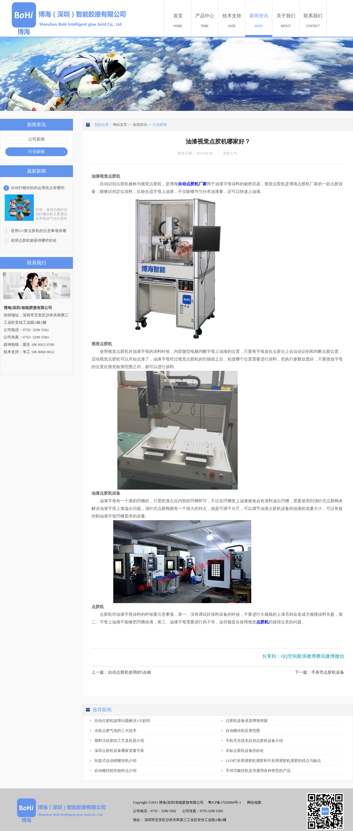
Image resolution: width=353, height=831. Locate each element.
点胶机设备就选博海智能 (247, 720)
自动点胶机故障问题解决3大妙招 (122, 720)
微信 (339, 656)
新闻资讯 (140, 125)
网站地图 (253, 802)
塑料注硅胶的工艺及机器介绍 (119, 740)
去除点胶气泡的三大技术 (115, 730)
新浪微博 (306, 656)
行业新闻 (160, 125)
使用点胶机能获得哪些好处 (34, 240)
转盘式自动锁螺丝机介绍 (115, 760)
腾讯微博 (325, 656)
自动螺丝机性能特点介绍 (115, 770)
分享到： (271, 656)
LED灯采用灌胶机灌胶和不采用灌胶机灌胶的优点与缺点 (273, 760)
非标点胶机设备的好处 (245, 750)
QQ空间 (289, 656)
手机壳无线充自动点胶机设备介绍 (254, 740)
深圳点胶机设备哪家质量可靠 (119, 750)
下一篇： (319, 672)
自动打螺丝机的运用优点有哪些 (37, 188)
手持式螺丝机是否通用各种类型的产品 (258, 770)
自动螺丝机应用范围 (243, 730)
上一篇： (121, 672)
